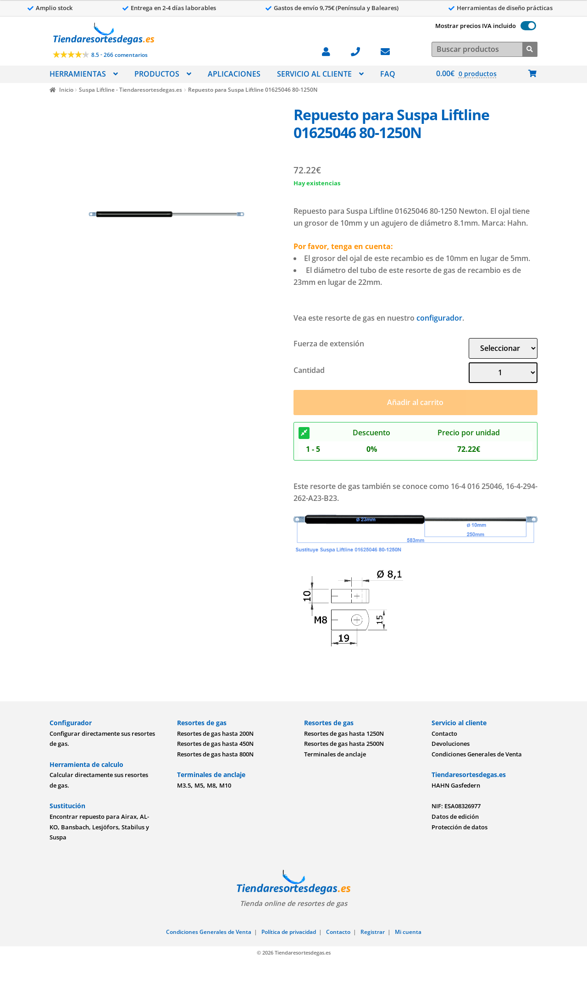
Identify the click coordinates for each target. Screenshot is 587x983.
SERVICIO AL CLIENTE (314, 74)
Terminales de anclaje (335, 754)
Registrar (372, 932)
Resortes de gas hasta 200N (215, 733)
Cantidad (309, 370)
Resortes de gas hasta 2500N (344, 743)
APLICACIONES (234, 74)
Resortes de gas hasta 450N (215, 743)
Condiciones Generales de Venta (477, 754)
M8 (211, 785)
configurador (439, 318)
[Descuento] (304, 433)
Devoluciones (451, 743)
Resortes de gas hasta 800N (215, 754)
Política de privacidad (288, 932)
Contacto (444, 733)
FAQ (387, 74)
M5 (198, 785)
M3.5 (184, 785)
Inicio (66, 90)
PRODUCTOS (156, 74)
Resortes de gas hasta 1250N (344, 733)
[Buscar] (530, 48)
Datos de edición (455, 816)
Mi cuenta (408, 932)
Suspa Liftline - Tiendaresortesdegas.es (130, 90)
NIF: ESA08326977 (456, 806)
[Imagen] (166, 214)
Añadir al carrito (415, 402)
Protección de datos (459, 827)
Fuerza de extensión (329, 344)
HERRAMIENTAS (78, 74)
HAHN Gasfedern (456, 785)
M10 (225, 785)
